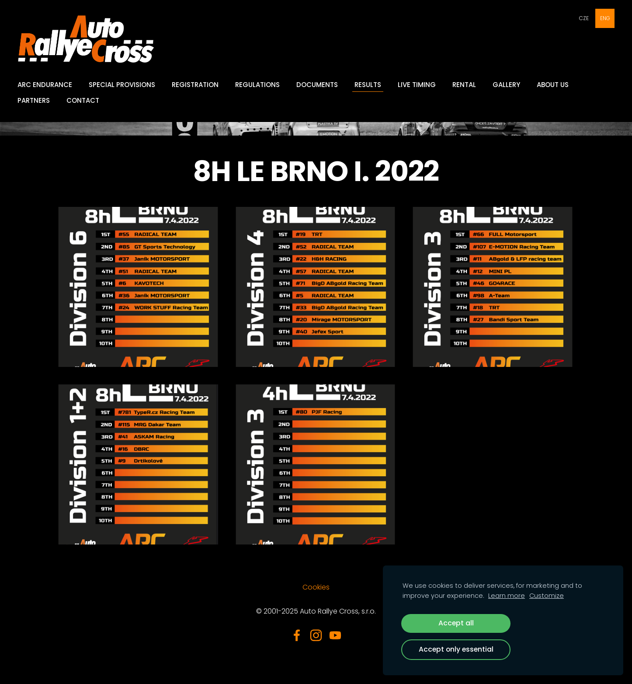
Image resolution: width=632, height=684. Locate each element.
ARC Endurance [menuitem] (44, 84)
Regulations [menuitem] (257, 84)
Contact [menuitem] (82, 100)
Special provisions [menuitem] (122, 84)
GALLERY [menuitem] (506, 84)
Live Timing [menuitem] (417, 84)
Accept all (456, 623)
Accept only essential (456, 649)
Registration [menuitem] (195, 84)
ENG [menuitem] (605, 18)
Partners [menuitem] (33, 100)
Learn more (506, 595)
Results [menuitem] (367, 84)
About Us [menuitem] (553, 84)
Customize (546, 595)
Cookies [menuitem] (316, 587)
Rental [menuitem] (464, 84)
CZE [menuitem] (584, 18)
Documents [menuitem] (317, 84)
